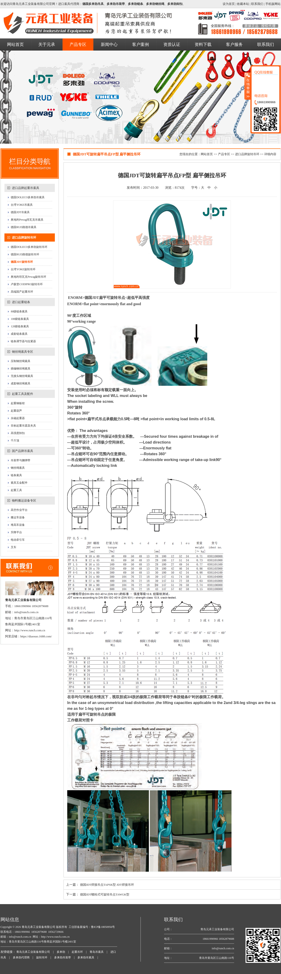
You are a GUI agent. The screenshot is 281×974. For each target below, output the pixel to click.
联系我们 (257, 4)
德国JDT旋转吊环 (22, 261)
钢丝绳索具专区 (22, 351)
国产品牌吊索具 (22, 451)
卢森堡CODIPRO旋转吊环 (27, 284)
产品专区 (224, 154)
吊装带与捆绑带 (20, 460)
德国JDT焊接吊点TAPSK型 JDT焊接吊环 (107, 884)
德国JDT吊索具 (20, 212)
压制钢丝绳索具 (20, 361)
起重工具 (16, 490)
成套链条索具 (19, 333)
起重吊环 (77, 951)
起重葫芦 (16, 410)
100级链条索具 (20, 319)
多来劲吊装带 (62, 957)
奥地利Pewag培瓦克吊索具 (27, 219)
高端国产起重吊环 (22, 291)
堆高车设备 (18, 524)
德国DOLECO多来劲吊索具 (28, 197)
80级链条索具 (19, 311)
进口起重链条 (21, 302)
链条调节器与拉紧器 (23, 341)
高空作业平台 (19, 510)
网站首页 (207, 154)
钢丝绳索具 (18, 467)
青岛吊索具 (97, 951)
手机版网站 (273, 4)
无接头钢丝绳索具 (22, 376)
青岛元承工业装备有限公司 (38, 927)
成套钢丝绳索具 (20, 383)
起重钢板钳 (18, 403)
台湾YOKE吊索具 (21, 204)
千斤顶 (15, 440)
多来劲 (61, 951)
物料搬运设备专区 (24, 500)
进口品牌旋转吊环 (24, 237)
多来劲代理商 (21, 957)
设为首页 (229, 4)
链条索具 (16, 475)
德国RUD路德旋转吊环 (25, 254)
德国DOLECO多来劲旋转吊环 (29, 247)
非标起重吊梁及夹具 (23, 425)
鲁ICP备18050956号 (103, 927)
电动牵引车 (18, 539)
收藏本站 (243, 4)
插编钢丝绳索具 (20, 368)
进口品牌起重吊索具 (25, 188)
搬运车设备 (18, 517)
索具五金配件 (19, 482)
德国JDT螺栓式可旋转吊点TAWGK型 (105, 894)
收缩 (247, 86)
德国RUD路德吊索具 (23, 227)
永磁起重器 (18, 418)
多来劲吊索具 (85, 957)
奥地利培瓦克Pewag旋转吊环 (28, 276)
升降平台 (16, 532)
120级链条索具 (20, 326)
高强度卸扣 (18, 433)
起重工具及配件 (22, 394)
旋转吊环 (41, 957)
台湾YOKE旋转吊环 (23, 269)
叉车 (13, 547)
